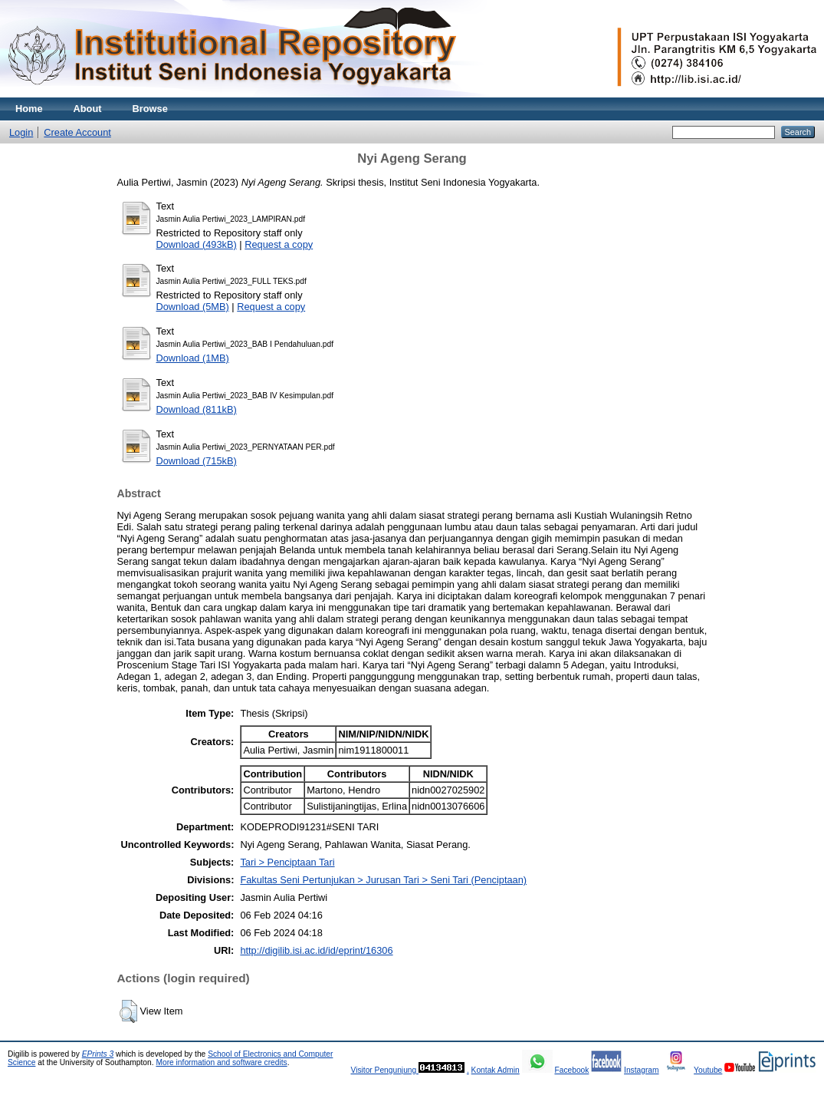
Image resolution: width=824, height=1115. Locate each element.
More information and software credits (221, 1062)
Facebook (571, 1070)
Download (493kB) (196, 244)
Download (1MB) (192, 358)
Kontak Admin (495, 1070)
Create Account (77, 132)
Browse (150, 108)
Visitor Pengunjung (384, 1070)
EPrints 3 (98, 1054)
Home (29, 108)
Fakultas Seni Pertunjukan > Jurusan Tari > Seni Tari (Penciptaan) (383, 880)
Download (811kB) (196, 409)
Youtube (708, 1070)
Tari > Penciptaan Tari (287, 862)
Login (21, 132)
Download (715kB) (196, 461)
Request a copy (279, 244)
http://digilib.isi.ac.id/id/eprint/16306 (316, 950)
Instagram (641, 1070)
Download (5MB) (192, 306)
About (88, 108)
